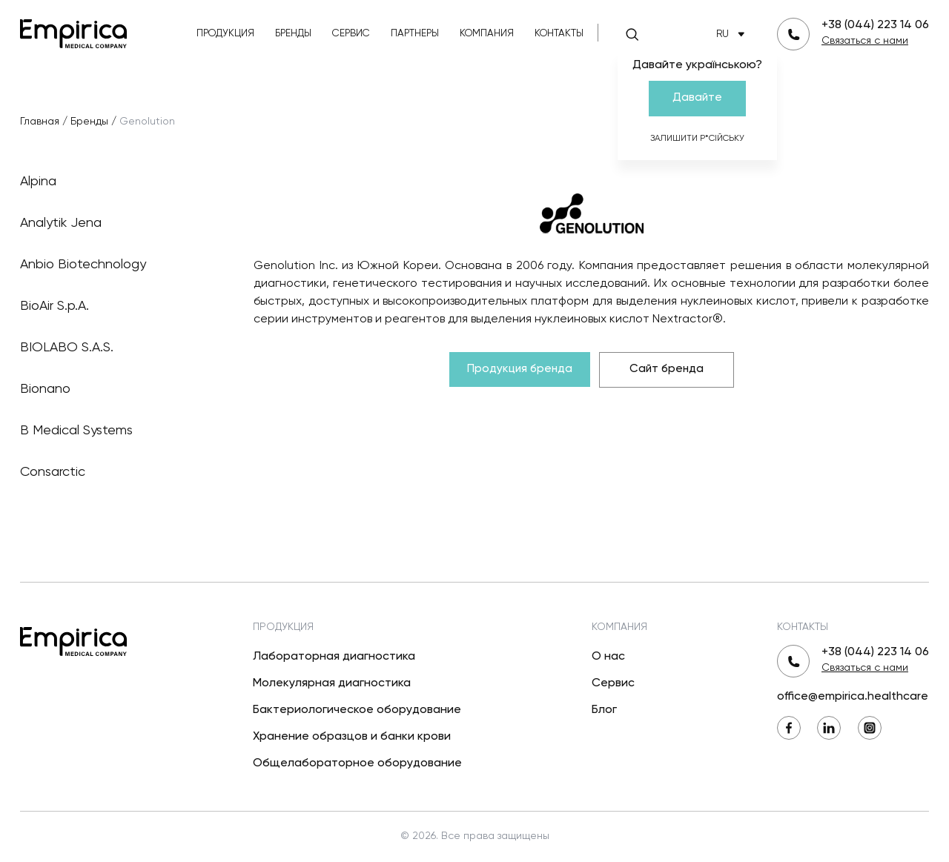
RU (733, 34)
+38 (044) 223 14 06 (875, 25)
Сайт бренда (666, 369)
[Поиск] (632, 34)
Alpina (113, 181)
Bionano (113, 389)
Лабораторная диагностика (334, 657)
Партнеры (415, 34)
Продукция (225, 34)
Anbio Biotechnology (113, 264)
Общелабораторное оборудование (357, 763)
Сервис (351, 34)
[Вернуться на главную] (73, 32)
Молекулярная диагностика (332, 683)
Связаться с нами (864, 41)
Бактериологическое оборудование (357, 710)
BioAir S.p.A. (113, 306)
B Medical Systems (113, 431)
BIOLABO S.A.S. (113, 348)
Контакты (559, 34)
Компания (487, 34)
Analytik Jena (113, 223)
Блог (604, 710)
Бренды (293, 34)
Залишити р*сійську (697, 138)
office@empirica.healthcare (852, 697)
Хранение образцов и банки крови (352, 737)
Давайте (697, 98)
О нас (608, 657)
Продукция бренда (519, 369)
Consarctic (113, 472)
